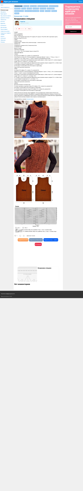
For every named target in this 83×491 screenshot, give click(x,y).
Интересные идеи (4, 10)
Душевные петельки (5, 17)
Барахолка (3, 23)
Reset (29, 28)
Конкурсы (3, 42)
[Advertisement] (26, 258)
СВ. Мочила (3, 38)
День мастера (4, 27)
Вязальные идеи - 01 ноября (21, 16)
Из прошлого (3, 25)
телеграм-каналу (30, 99)
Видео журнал (4, 13)
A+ (25, 28)
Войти (2, 5)
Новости (2, 36)
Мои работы (3, 12)
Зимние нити (3, 19)
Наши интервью (4, 29)
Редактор (22, 21)
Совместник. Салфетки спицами (6, 34)
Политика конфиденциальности (8, 293)
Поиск (80, 1)
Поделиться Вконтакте (36, 239)
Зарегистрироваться (5, 7)
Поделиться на (51, 239)
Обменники (3, 40)
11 (17, 235)
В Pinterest (38, 244)
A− (16, 28)
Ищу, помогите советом (6, 15)
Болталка (3, 21)
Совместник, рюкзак (5, 31)
